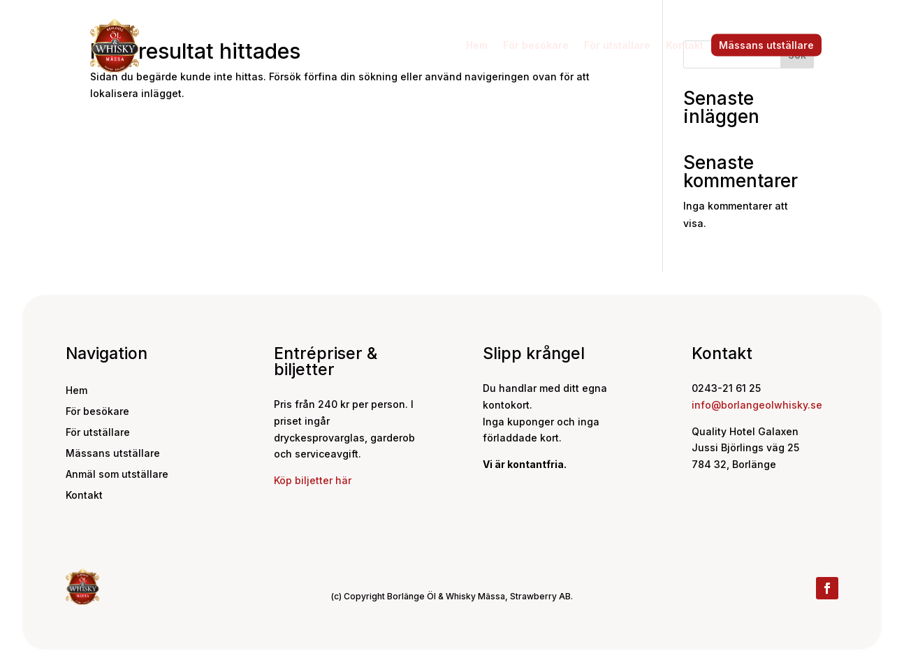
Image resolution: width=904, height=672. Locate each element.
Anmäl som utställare (117, 474)
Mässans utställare (766, 45)
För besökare (536, 45)
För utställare (617, 45)
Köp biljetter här (312, 480)
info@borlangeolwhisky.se (757, 405)
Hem (477, 45)
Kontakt (684, 45)
